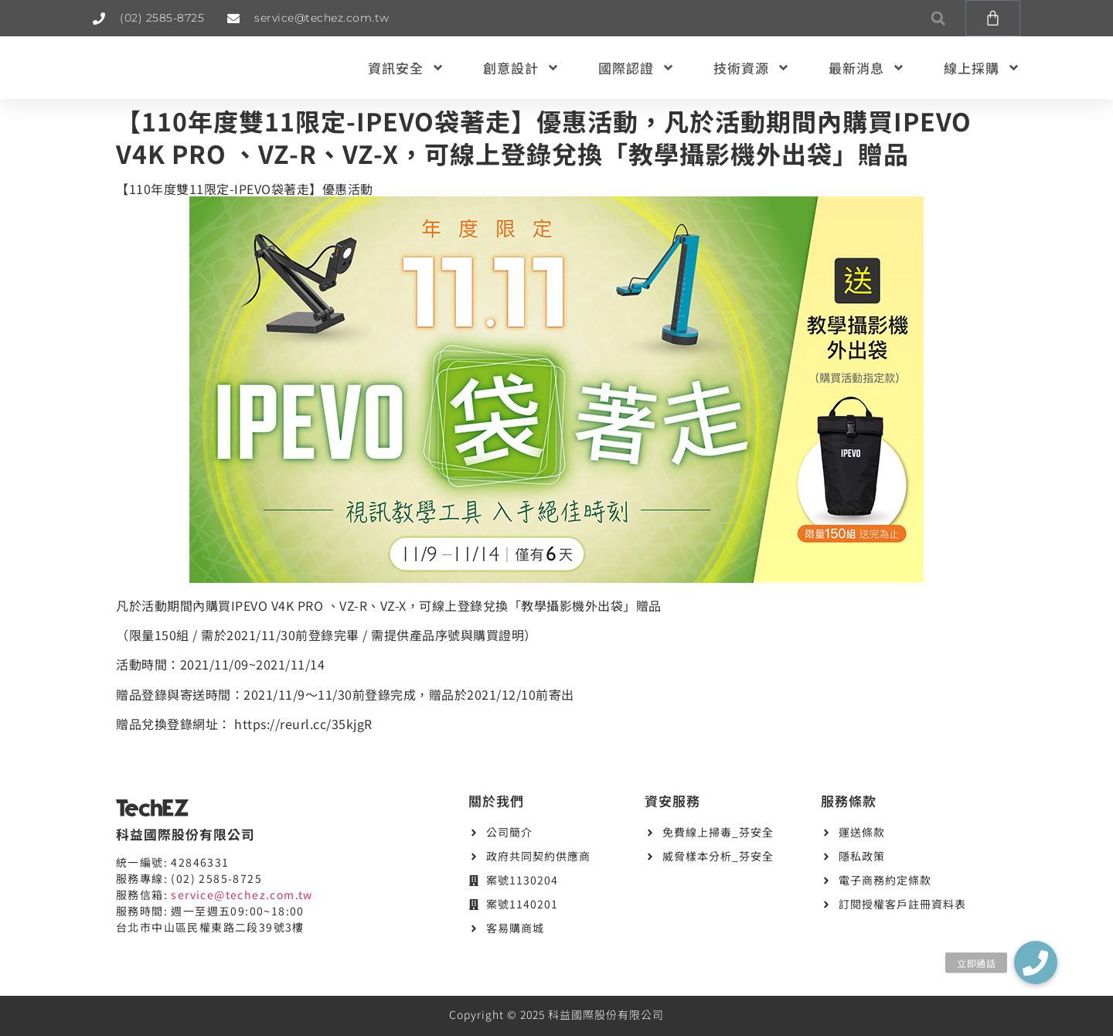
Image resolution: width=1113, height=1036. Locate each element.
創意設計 (521, 67)
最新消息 (867, 67)
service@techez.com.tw (241, 894)
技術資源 (751, 67)
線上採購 (982, 67)
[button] (938, 18)
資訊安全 (406, 67)
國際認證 (636, 67)
